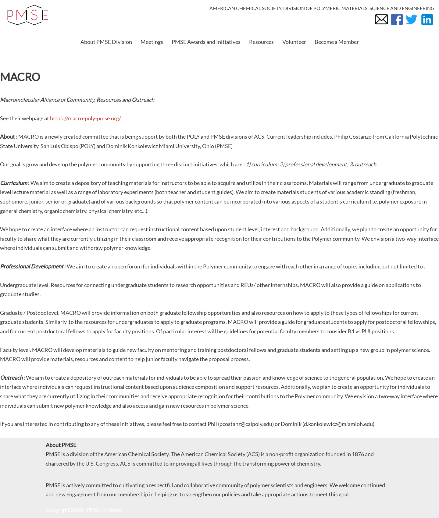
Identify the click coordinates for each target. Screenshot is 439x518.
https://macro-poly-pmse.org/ (85, 118)
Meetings (152, 41)
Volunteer (294, 41)
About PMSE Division (106, 41)
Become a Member (337, 41)
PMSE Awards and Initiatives (206, 41)
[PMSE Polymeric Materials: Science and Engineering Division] (27, 15)
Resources (261, 41)
